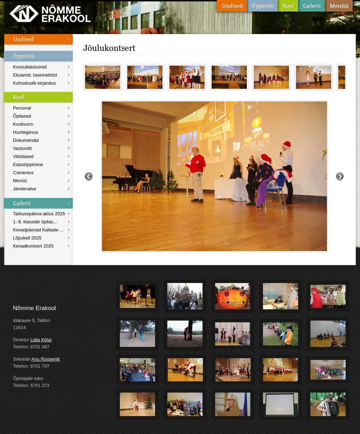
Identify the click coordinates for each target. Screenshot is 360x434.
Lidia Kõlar (41, 339)
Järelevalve (24, 188)
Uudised (232, 6)
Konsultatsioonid (29, 67)
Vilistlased (23, 156)
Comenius (23, 172)
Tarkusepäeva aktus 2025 (39, 213)
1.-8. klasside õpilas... (35, 221)
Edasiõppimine (28, 164)
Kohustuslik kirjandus (34, 83)
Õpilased (22, 116)
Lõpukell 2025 (27, 238)
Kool (288, 6)
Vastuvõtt (22, 148)
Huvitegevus (25, 132)
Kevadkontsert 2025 (33, 246)
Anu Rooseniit (45, 359)
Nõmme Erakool (50, 13)
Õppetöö (262, 6)
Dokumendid (26, 140)
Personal (22, 108)
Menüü (339, 6)
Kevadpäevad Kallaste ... (38, 229)
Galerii (311, 6)
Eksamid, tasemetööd (35, 75)
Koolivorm (23, 124)
